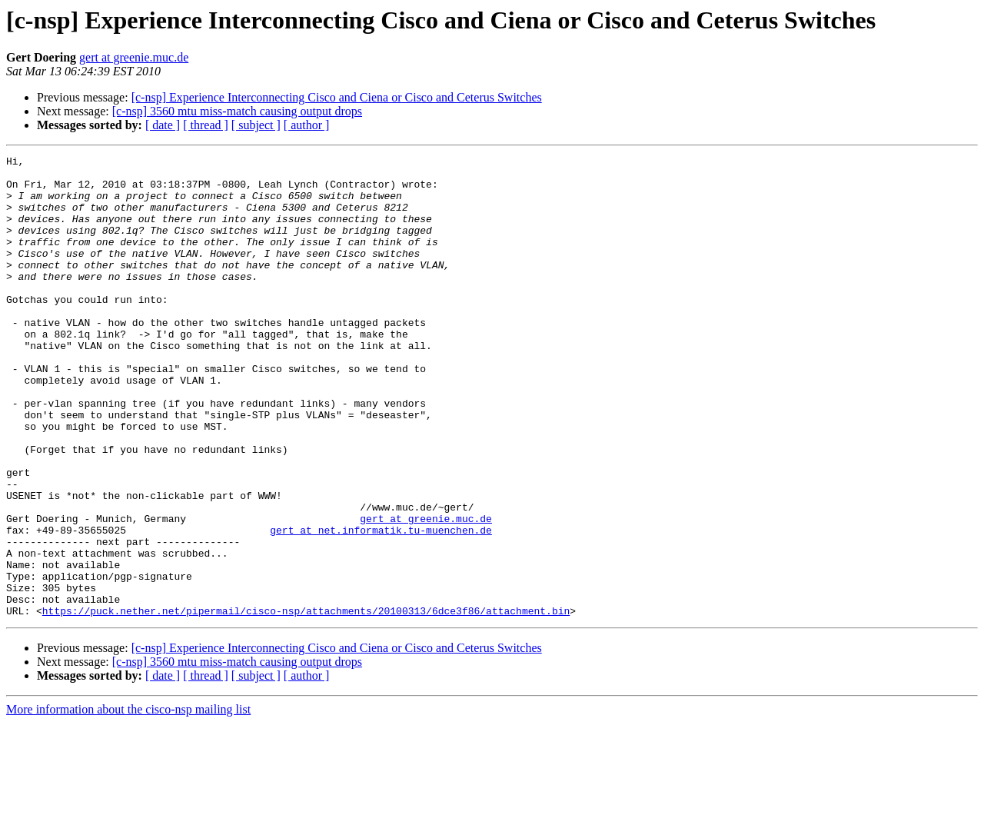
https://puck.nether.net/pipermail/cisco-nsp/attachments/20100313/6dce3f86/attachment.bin (306, 703)
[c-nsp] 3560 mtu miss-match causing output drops (237, 111)
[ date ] (162, 124)
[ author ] (307, 124)
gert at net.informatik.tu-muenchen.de (381, 606)
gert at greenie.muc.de (133, 57)
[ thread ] (205, 124)
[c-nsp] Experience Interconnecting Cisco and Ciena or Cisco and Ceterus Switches (336, 97)
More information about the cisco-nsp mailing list (128, 801)
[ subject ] (256, 124)
